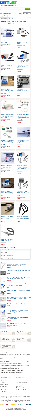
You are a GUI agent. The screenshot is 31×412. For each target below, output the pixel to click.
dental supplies (23, 400)
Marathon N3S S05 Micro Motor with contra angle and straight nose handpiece (7, 91)
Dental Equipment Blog (19, 408)
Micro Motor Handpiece (7, 258)
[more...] (28, 361)
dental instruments (13, 396)
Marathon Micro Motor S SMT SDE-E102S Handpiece (23, 142)
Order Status (3, 391)
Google (19, 389)
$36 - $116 (15, 21)
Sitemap (11, 408)
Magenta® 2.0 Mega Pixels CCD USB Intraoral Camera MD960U (16, 264)
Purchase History (4, 389)
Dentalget (14, 18)
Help (8, 408)
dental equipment (5, 396)
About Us (18, 380)
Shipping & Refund (4, 380)
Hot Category (7, 11)
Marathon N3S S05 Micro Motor (6, 41)
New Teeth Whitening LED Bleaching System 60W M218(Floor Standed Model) (18, 278)
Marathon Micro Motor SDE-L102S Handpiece (7, 240)
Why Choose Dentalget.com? (22, 382)
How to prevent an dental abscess (10, 368)
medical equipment (22, 399)
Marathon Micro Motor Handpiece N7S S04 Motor (22, 42)
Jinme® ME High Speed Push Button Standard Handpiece (16, 324)
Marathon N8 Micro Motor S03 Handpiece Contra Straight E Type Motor (23, 168)
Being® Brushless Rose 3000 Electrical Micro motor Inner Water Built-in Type (7, 142)
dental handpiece (13, 399)
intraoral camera (15, 400)
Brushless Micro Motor (7, 255)
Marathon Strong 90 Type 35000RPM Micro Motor (7, 167)
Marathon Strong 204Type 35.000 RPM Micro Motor (22, 91)
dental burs (16, 397)
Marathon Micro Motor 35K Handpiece (7, 217)
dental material (8, 400)
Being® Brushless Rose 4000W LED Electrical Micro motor (7, 116)
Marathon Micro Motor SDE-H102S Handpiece (23, 217)
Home (2, 11)
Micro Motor (4, 252)
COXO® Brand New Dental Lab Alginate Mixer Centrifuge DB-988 (17, 311)
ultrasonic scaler (23, 397)
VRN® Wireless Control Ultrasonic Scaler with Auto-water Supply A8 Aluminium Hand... (19, 298)
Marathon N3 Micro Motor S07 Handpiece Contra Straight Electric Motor (7, 193)
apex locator (12, 401)
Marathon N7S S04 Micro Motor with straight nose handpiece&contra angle (23, 193)
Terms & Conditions (4, 384)
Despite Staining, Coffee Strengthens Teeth (12, 370)
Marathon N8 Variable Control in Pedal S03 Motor (22, 66)
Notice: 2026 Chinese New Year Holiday (11, 363)
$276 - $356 (11, 23)
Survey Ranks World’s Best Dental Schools (12, 372)
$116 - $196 (23, 21)
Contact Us (3, 382)
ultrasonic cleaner (9, 397)
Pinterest (26, 389)
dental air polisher (22, 396)
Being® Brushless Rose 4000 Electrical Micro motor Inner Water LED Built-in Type (23, 116)
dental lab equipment (21, 401)
